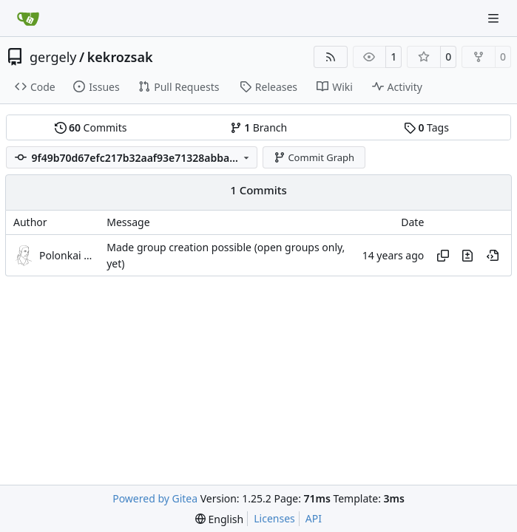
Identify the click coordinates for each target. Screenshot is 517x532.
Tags (426, 127)
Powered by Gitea (154, 498)
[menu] (219, 519)
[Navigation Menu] (495, 18)
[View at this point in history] (492, 256)
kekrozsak (120, 57)
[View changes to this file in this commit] (467, 256)
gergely (53, 57)
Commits (91, 127)
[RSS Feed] (331, 57)
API (313, 518)
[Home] (28, 18)
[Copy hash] (443, 256)
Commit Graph (314, 157)
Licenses (274, 518)
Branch (259, 127)
